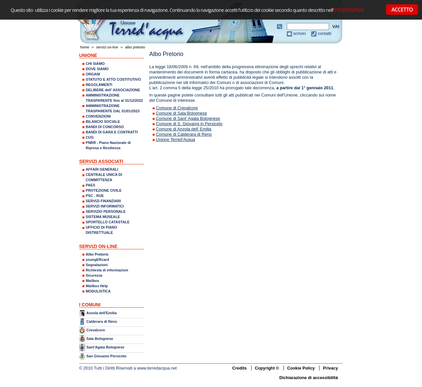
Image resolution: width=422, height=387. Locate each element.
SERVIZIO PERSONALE (106, 211)
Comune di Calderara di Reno (184, 134)
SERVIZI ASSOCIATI (101, 161)
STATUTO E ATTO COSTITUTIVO (113, 79)
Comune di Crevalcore (177, 107)
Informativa (348, 9)
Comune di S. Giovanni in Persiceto (189, 123)
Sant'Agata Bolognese (105, 347)
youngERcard (97, 260)
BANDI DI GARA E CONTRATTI (112, 132)
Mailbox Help (97, 286)
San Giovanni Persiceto (106, 356)
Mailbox (92, 281)
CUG (90, 137)
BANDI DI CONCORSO (105, 127)
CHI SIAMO (95, 64)
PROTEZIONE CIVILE (104, 190)
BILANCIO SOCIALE (103, 122)
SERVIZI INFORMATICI (105, 206)
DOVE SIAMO (97, 69)
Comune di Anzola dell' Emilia (183, 128)
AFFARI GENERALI (102, 169)
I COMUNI (90, 304)
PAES (90, 185)
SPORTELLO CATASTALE (108, 222)
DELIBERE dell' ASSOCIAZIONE (113, 90)
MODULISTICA (98, 291)
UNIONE (88, 55)
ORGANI (93, 74)
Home (84, 47)
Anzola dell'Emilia (101, 313)
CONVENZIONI (98, 116)
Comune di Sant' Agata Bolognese (188, 118)
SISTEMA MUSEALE (103, 217)
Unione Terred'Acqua (175, 139)
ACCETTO (402, 9)
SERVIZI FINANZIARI (103, 201)
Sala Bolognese (99, 339)
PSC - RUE (95, 196)
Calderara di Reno (101, 321)
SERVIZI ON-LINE (107, 47)
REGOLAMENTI (99, 85)
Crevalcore (95, 330)
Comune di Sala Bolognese (181, 113)
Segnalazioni (96, 265)
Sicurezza (94, 275)
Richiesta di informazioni (107, 270)
